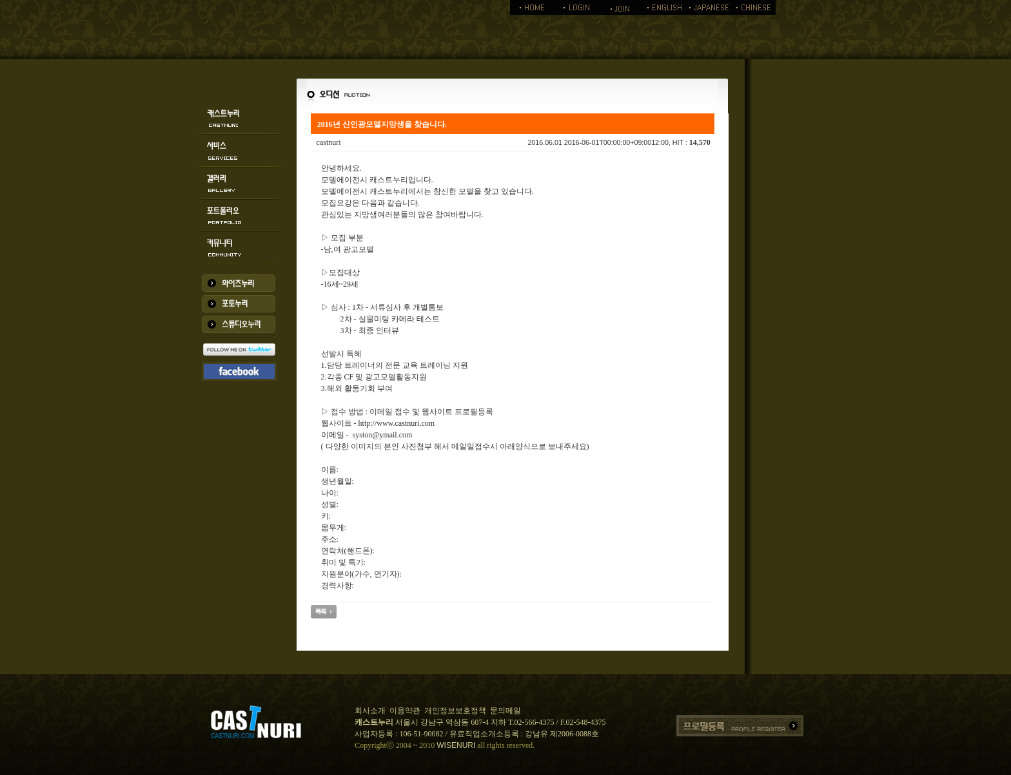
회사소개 (370, 710)
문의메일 (505, 710)
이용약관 (404, 710)
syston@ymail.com (383, 434)
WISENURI (456, 745)
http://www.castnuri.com (396, 423)
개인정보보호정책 (455, 710)
